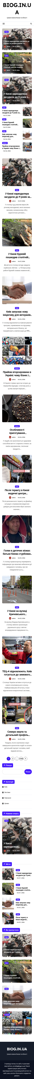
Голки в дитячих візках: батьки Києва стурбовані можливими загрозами (17, 554)
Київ (6, 32)
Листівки (7, 792)
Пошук (8, 765)
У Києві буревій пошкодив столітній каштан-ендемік (13, 66)
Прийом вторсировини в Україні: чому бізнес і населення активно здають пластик (11, 149)
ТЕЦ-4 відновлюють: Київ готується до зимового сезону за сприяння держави (17, 676)
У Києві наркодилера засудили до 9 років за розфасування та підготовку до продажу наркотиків (17, 43)
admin (7, 46)
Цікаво (5, 143)
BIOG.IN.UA (17, 1049)
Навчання (7, 798)
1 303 (21, 759)
